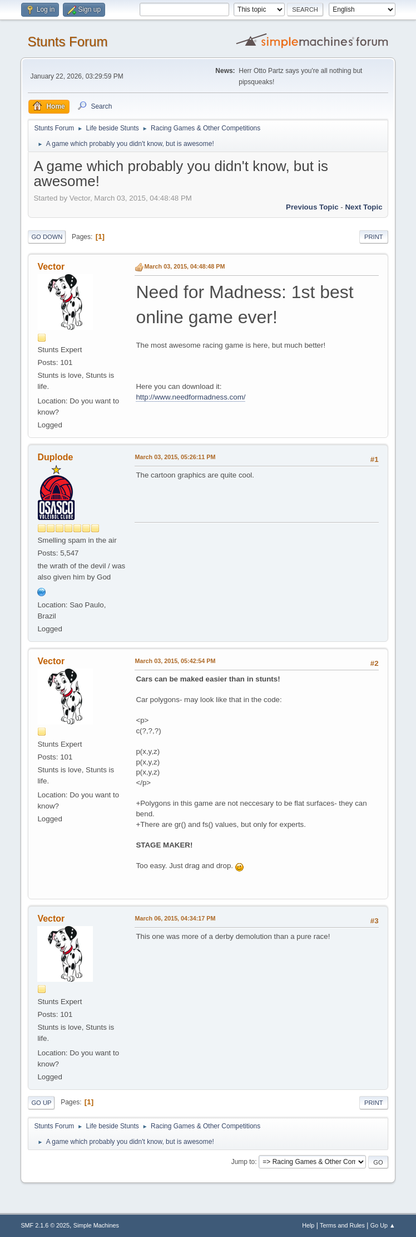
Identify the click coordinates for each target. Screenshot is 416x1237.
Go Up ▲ (382, 1225)
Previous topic (312, 207)
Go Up (41, 1102)
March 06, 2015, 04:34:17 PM (175, 918)
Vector (51, 266)
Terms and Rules (342, 1225)
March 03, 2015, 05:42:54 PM (175, 661)
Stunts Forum (67, 41)
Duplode (55, 457)
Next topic (363, 207)
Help (308, 1225)
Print (373, 236)
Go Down (46, 236)
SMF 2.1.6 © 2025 (45, 1225)
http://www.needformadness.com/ (190, 397)
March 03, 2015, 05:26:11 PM (175, 457)
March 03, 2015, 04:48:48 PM (184, 266)
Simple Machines (96, 1225)
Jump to (243, 1162)
